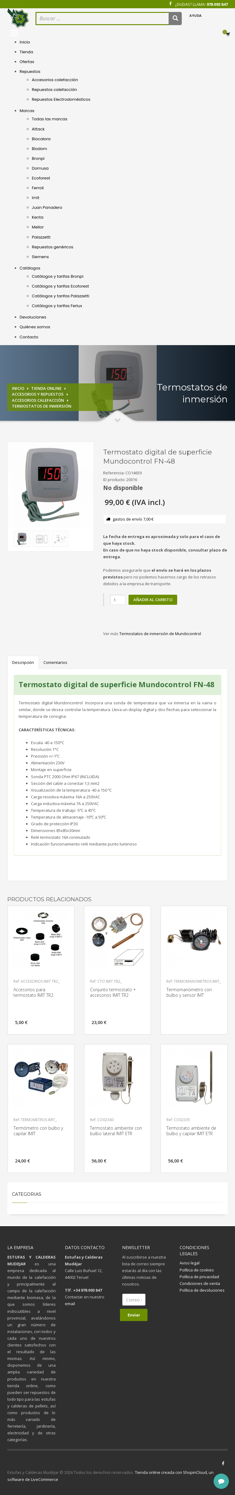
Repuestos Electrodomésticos (61, 99)
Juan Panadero (47, 207)
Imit (35, 198)
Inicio (25, 42)
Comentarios (55, 662)
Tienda (26, 52)
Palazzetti (41, 237)
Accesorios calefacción (55, 80)
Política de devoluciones (202, 1290)
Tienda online (46, 388)
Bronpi (38, 158)
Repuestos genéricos (52, 247)
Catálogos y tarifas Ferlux (57, 306)
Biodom (39, 149)
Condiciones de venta (200, 1283)
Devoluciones (33, 317)
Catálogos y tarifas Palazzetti (60, 296)
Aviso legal (190, 1263)
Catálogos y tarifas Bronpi (57, 276)
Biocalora (41, 139)
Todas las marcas (49, 119)
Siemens (40, 257)
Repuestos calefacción (54, 89)
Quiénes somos (35, 327)
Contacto (29, 337)
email (70, 1303)
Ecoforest (41, 178)
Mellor (38, 227)
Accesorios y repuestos (38, 394)
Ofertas (27, 62)
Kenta (37, 217)
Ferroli (38, 188)
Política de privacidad (199, 1276)
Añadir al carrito (152, 599)
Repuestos (30, 71)
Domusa (40, 168)
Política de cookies (197, 1270)
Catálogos (30, 268)
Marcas (27, 111)
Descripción (23, 662)
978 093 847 (217, 4)
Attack (38, 129)
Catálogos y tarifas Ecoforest (60, 286)
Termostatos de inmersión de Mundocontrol (160, 633)
